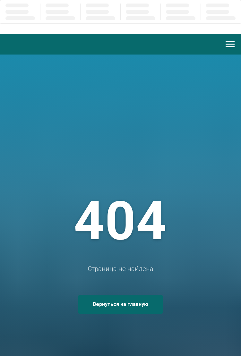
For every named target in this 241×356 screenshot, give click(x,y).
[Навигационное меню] (230, 44)
